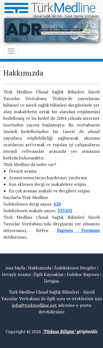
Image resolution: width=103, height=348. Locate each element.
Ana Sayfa (15, 268)
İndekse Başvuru (83, 274)
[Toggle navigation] (11, 51)
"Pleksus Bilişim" (58, 331)
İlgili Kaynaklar (49, 274)
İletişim (51, 281)
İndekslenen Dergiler (75, 268)
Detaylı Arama (16, 274)
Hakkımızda (39, 268)
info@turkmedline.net (34, 305)
